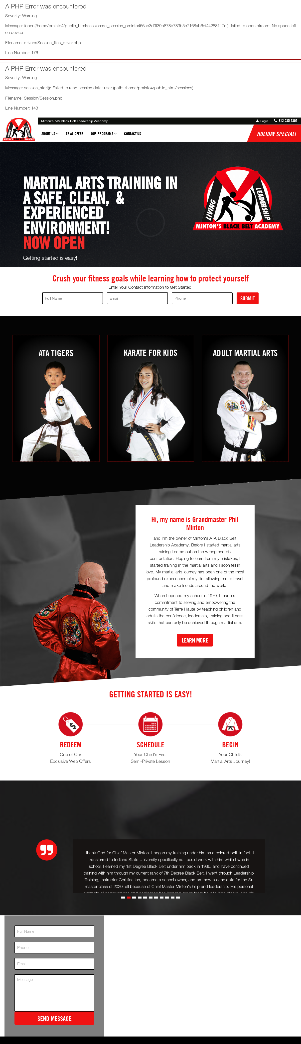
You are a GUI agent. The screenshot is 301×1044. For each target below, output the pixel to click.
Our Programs (104, 135)
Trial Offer (74, 133)
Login (262, 121)
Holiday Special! (276, 133)
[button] (123, 933)
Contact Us (132, 133)
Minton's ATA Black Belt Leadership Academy (74, 121)
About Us (49, 135)
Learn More (195, 640)
